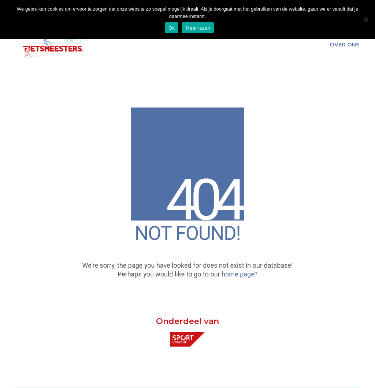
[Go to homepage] (52, 44)
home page (238, 274)
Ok (171, 28)
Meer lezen (198, 28)
